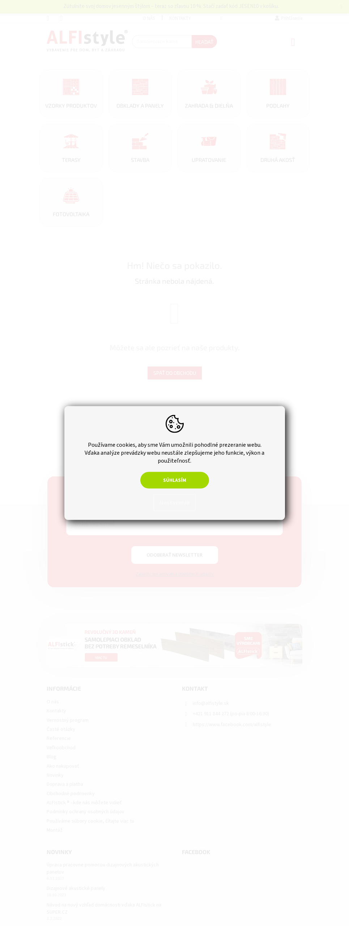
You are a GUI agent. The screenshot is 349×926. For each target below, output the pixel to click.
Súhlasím (174, 480)
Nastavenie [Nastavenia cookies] (174, 503)
